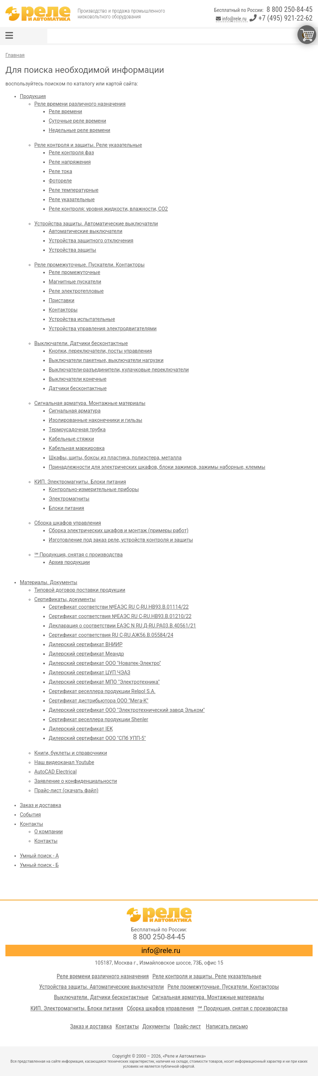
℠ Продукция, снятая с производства (78, 554)
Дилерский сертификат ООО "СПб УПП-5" (97, 738)
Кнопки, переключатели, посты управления (100, 351)
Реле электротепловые (76, 291)
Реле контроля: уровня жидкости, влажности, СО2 (108, 209)
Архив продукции (69, 562)
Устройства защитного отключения (91, 240)
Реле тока (60, 171)
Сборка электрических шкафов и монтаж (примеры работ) (118, 530)
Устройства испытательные (82, 319)
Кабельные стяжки (71, 439)
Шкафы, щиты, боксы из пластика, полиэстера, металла (115, 457)
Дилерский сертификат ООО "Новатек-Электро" (105, 663)
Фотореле (60, 181)
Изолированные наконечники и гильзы (95, 420)
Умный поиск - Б (39, 865)
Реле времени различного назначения (80, 104)
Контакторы (63, 310)
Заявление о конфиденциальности (75, 781)
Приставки (61, 300)
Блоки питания (66, 508)
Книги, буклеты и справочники (70, 753)
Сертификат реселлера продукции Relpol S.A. (102, 691)
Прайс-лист (187, 1026)
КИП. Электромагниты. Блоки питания (80, 482)
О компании (48, 831)
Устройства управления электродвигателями (103, 328)
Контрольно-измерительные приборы (94, 489)
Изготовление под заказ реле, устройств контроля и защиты (121, 540)
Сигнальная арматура (75, 411)
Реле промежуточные (74, 272)
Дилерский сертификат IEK (81, 729)
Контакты (31, 824)
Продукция (33, 96)
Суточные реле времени (77, 121)
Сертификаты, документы (65, 599)
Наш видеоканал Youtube (64, 762)
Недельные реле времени (79, 130)
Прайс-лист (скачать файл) (66, 790)
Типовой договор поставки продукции (79, 590)
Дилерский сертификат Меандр (86, 654)
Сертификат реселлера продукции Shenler (98, 719)
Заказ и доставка (40, 805)
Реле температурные (74, 190)
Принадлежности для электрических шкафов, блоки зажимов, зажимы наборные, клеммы (157, 467)
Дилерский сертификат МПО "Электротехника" (104, 682)
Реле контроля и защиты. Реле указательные (88, 145)
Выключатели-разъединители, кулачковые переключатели (119, 369)
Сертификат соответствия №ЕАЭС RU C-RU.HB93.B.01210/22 (120, 616)
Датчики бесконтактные (77, 388)
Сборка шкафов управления (67, 523)
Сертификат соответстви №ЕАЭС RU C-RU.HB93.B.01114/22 (119, 607)
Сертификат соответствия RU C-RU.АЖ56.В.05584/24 (111, 635)
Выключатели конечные (77, 379)
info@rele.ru (232, 19)
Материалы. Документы (48, 582)
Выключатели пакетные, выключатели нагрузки (106, 360)
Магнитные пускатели (75, 282)
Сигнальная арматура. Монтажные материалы (89, 403)
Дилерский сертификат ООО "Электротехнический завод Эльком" (127, 710)
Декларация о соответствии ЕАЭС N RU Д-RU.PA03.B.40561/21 (122, 626)
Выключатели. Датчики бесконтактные (81, 343)
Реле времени (65, 111)
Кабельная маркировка (77, 448)
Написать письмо (227, 1026)
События (30, 814)
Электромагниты (69, 499)
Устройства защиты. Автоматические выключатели (96, 223)
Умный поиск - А (39, 856)
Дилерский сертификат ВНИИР (85, 644)
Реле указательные (72, 199)
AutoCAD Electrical (55, 772)
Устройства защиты (72, 250)
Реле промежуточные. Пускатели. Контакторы (89, 265)
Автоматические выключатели (85, 231)
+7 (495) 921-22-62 (281, 18)
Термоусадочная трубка (77, 429)
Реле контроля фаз (71, 152)
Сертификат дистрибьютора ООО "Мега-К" (98, 701)
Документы (156, 1026)
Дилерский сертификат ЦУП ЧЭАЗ (89, 672)
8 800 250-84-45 (289, 9)
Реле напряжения (70, 162)
